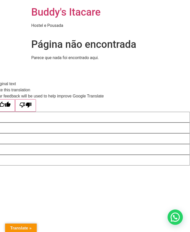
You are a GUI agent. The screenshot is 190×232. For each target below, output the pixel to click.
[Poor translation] (25, 105)
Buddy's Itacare (66, 12)
